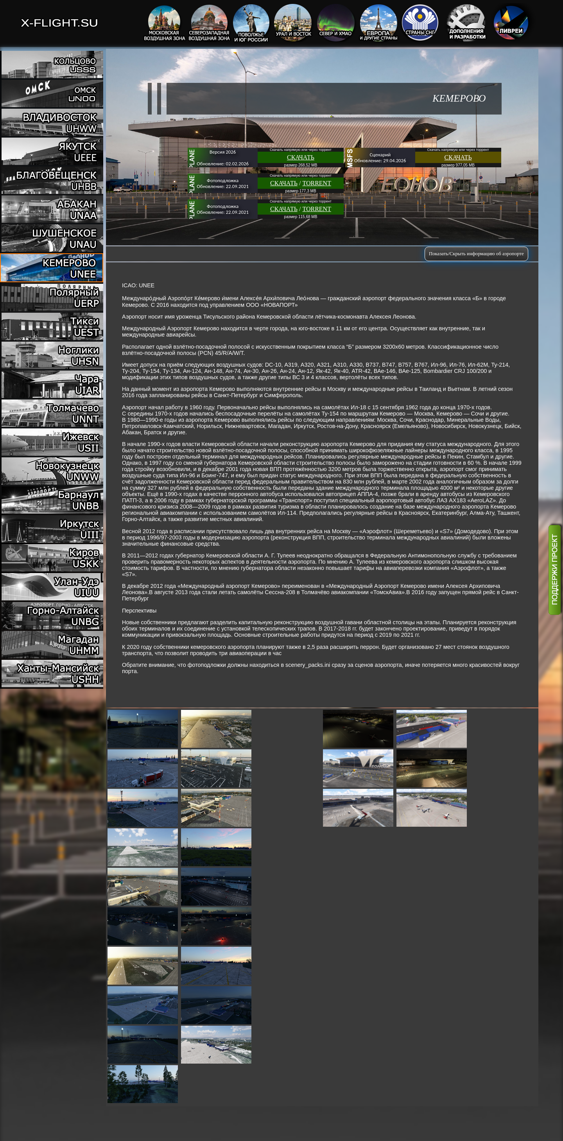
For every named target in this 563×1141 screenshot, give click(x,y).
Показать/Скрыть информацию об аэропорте (476, 253)
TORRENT (316, 183)
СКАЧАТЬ (300, 157)
